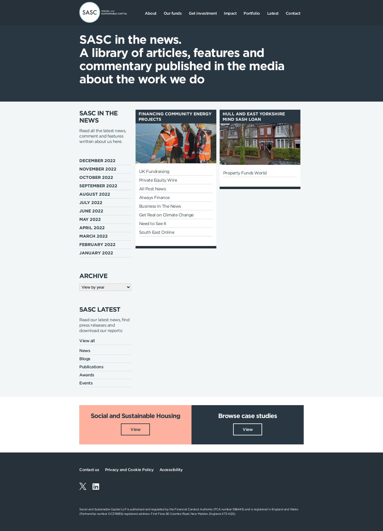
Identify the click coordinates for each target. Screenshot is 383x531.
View (135, 429)
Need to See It (152, 223)
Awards (86, 375)
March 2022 (93, 236)
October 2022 (96, 177)
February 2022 (97, 244)
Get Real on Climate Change (166, 215)
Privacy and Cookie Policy (129, 469)
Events (85, 383)
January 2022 (96, 253)
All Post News (152, 188)
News (84, 350)
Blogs (84, 358)
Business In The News (160, 206)
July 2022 (90, 202)
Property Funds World (245, 173)
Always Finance (154, 197)
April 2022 (92, 227)
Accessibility (171, 469)
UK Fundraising (154, 171)
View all (87, 340)
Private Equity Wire (158, 180)
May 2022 (90, 219)
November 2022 (97, 169)
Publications (91, 366)
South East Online (156, 232)
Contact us (89, 469)
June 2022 (91, 211)
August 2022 (94, 194)
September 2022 (98, 185)
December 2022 (97, 160)
